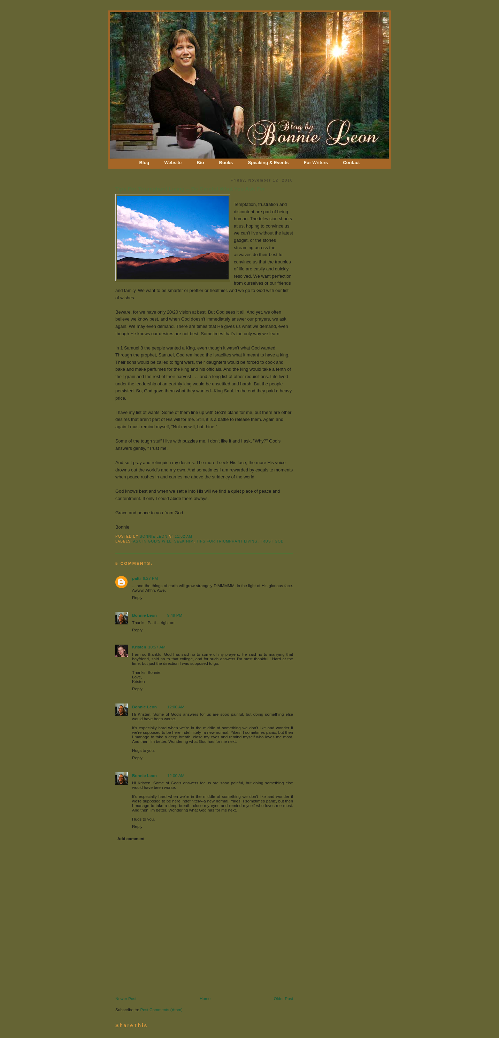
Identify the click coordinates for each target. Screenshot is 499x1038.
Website (173, 162)
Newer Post (125, 998)
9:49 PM (175, 615)
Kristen (139, 647)
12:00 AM (175, 707)
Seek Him (184, 541)
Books (226, 162)
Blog (144, 162)
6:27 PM (150, 578)
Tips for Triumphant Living (227, 541)
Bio (200, 162)
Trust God (272, 541)
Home (205, 998)
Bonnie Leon (154, 536)
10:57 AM (156, 647)
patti (136, 578)
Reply (137, 597)
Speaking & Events (268, 162)
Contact (351, 162)
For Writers (316, 162)
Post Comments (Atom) (161, 1009)
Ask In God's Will (152, 541)
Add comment (131, 838)
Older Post (283, 998)
